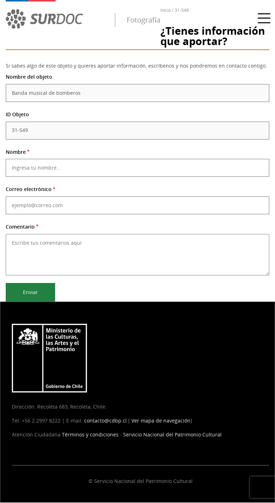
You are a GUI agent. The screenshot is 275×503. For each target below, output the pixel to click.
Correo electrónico (29, 189)
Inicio (165, 10)
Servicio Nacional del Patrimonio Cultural (172, 434)
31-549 (182, 10)
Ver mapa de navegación (160, 420)
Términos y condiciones (90, 434)
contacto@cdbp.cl (105, 420)
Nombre (16, 151)
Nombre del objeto (29, 76)
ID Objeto (17, 114)
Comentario (20, 226)
